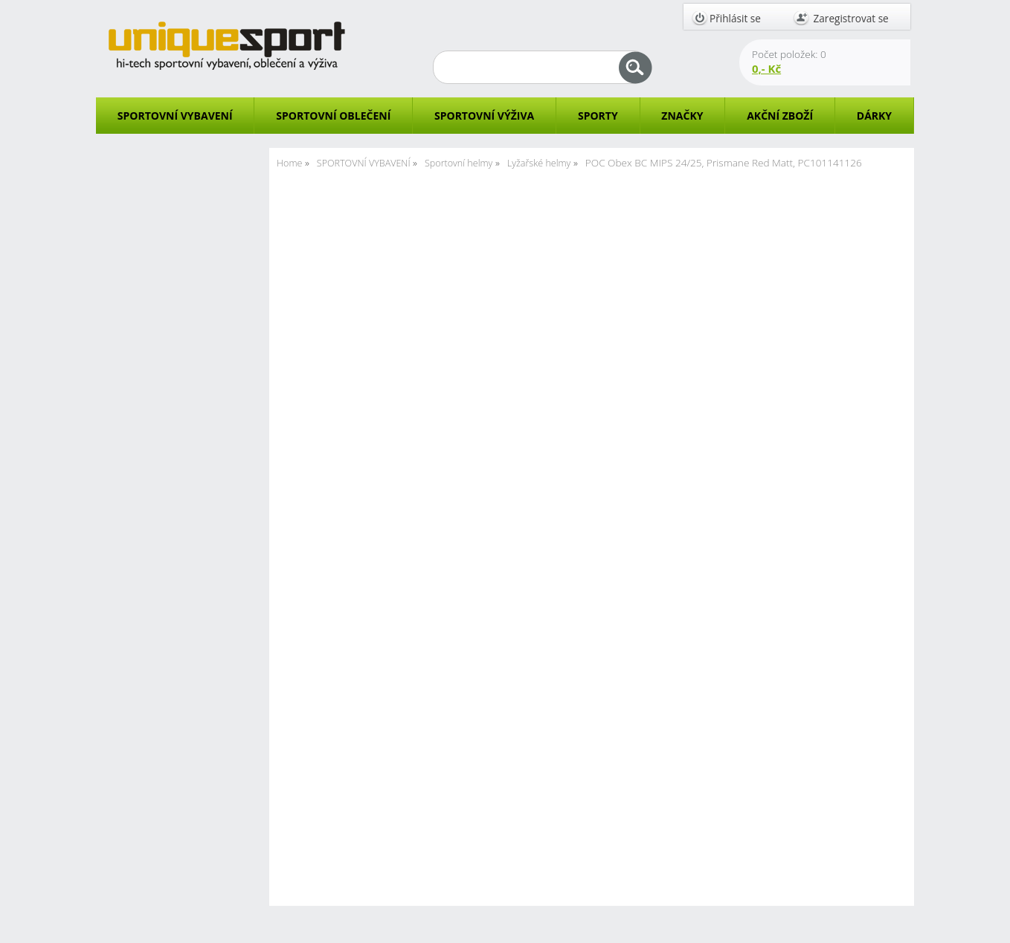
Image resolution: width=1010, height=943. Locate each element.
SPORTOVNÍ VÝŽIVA (484, 115)
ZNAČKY (682, 115)
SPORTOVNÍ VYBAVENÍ (175, 115)
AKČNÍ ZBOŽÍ (780, 115)
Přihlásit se (735, 18)
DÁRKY (874, 115)
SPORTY (598, 115)
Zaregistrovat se (851, 18)
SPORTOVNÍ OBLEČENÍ (333, 115)
